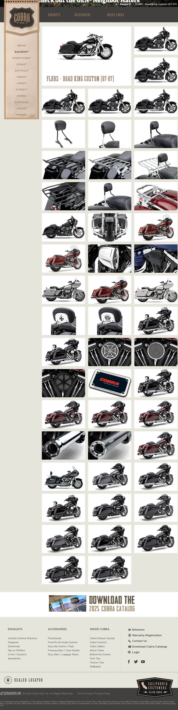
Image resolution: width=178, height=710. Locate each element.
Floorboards (54, 638)
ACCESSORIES (82, 14)
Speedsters (14, 659)
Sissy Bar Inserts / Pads (61, 646)
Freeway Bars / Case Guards (64, 650)
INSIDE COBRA (115, 14)
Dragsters (13, 642)
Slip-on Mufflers (16, 650)
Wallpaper (95, 667)
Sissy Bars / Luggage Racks (63, 654)
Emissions (136, 629)
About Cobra (97, 650)
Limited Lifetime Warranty (22, 638)
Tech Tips (95, 659)
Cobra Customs (98, 642)
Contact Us (137, 641)
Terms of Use (84, 693)
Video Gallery (97, 646)
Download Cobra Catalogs (147, 646)
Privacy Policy (102, 693)
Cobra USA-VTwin (21, 18)
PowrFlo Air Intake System (63, 642)
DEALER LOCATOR (23, 680)
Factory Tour (97, 663)
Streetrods (14, 646)
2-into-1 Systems (17, 654)
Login (134, 652)
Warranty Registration (145, 635)
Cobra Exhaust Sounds (102, 638)
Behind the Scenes (100, 654)
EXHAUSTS (54, 14)
